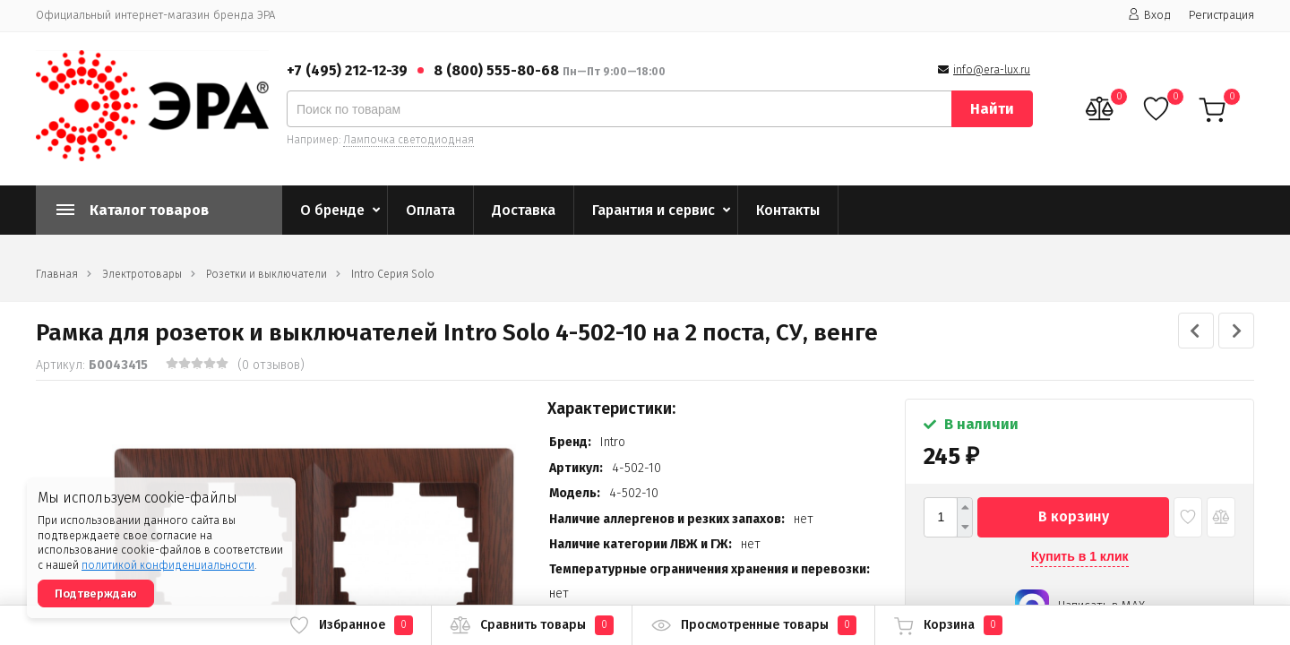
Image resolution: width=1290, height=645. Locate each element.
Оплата (430, 210)
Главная (57, 274)
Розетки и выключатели (266, 274)
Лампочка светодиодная (408, 139)
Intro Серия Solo (392, 274)
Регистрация (1221, 15)
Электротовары (142, 274)
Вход (1149, 15)
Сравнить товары (532, 625)
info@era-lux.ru (991, 70)
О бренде (332, 210)
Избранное (350, 625)
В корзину (1073, 516)
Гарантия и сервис (653, 210)
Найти (992, 108)
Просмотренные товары (753, 625)
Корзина (947, 625)
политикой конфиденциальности (168, 565)
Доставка (523, 210)
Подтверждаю (96, 593)
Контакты (788, 210)
